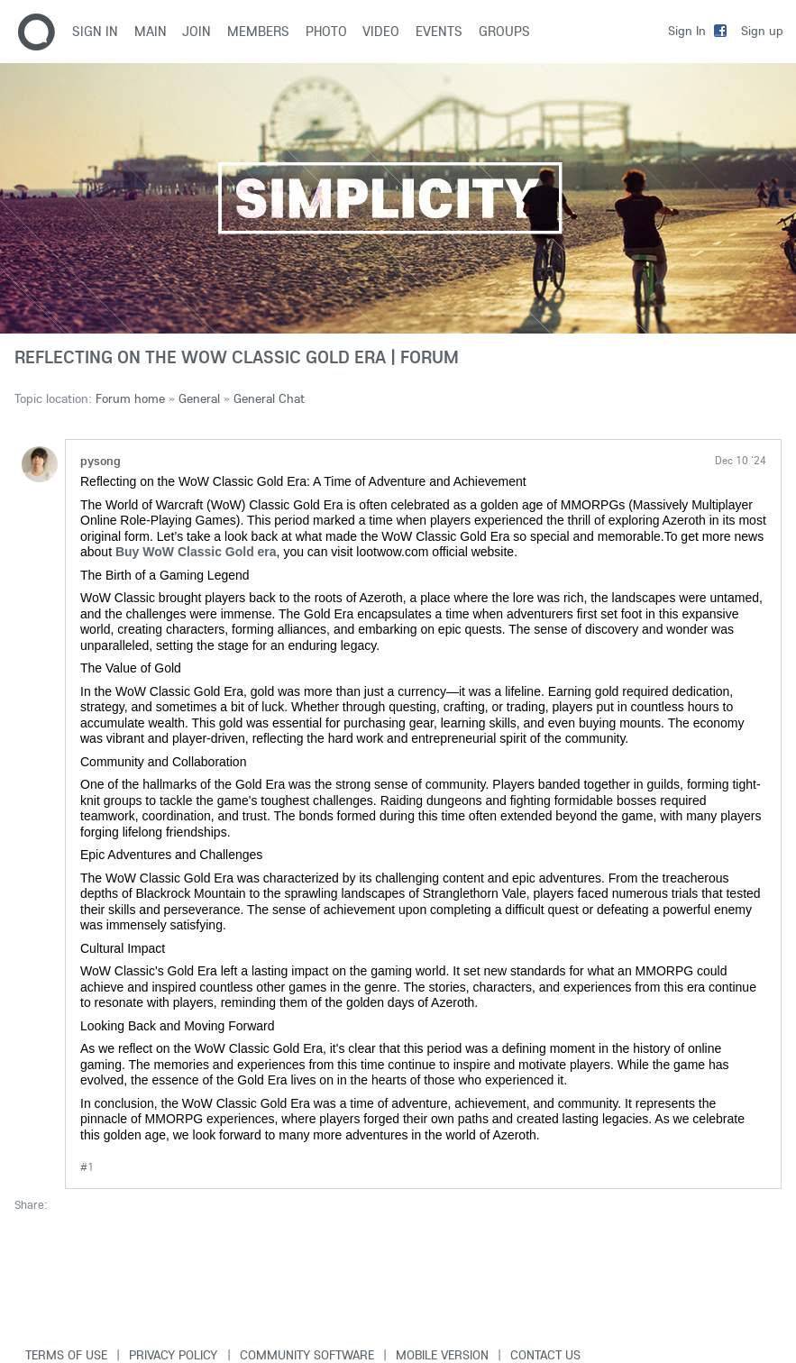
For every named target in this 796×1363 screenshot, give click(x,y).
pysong (100, 461)
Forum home (130, 398)
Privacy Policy (173, 1355)
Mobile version (442, 1355)
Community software (307, 1355)
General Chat (269, 398)
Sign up (762, 31)
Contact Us (545, 1355)
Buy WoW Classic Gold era (196, 551)
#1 (87, 1167)
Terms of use (66, 1355)
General (199, 398)
